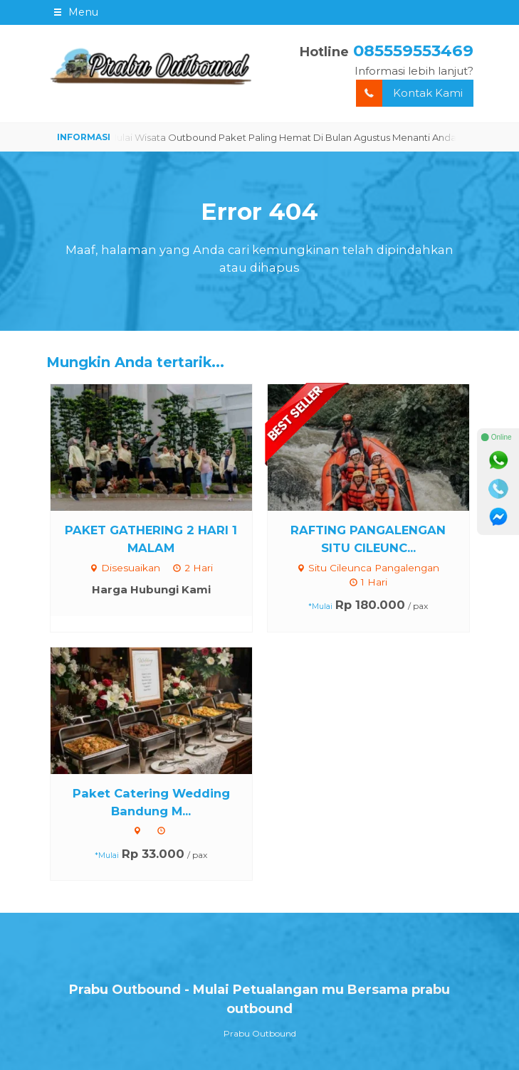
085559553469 (413, 50)
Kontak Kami (409, 93)
